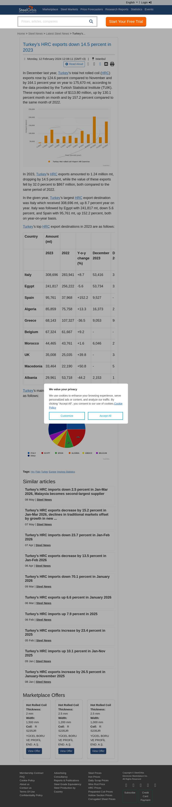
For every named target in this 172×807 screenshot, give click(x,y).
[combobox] (57, 21)
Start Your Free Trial (126, 21)
